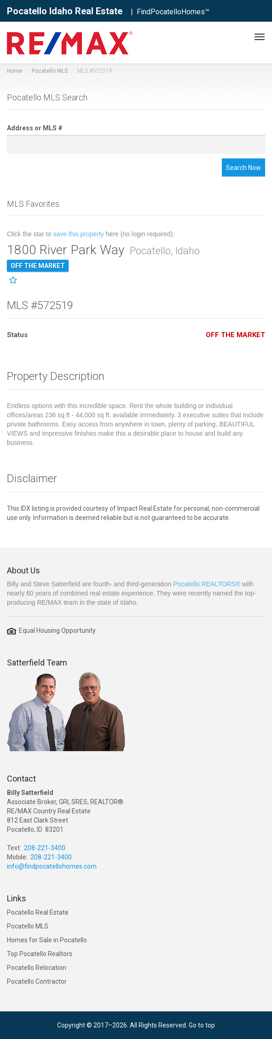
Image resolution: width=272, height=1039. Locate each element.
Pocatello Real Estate (38, 912)
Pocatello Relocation (36, 967)
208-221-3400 (44, 848)
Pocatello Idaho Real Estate (64, 11)
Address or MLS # (35, 128)
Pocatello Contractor (37, 981)
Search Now (243, 167)
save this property (78, 234)
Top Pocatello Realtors (39, 953)
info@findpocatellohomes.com (52, 866)
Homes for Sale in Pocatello (47, 940)
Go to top (202, 1025)
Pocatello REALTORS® (206, 584)
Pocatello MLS (50, 71)
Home (14, 71)
